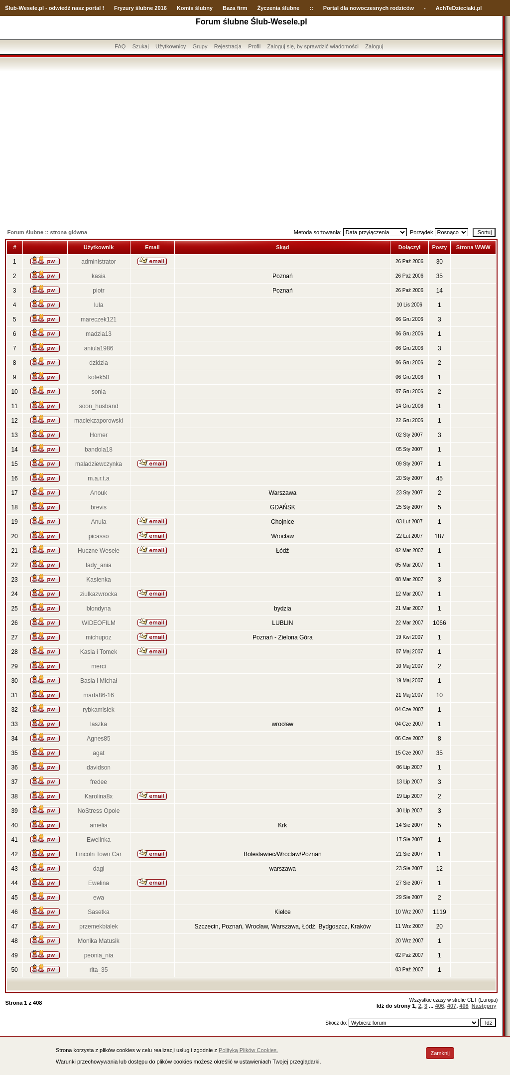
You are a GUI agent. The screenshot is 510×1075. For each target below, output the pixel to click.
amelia (98, 825)
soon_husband (99, 406)
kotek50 (98, 377)
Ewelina (98, 883)
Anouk (98, 492)
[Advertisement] (251, 146)
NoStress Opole (99, 810)
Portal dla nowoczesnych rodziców (368, 8)
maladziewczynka (98, 464)
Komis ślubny (195, 8)
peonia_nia (99, 955)
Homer (99, 435)
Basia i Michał (98, 680)
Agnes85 (98, 738)
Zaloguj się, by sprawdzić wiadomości (313, 46)
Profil (254, 46)
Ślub (11, 8)
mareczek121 (99, 319)
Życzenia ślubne (278, 8)
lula (99, 305)
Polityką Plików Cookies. (248, 1050)
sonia (99, 391)
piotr (98, 290)
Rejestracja (228, 46)
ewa (98, 897)
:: (311, 8)
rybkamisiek (98, 709)
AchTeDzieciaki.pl (459, 8)
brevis (99, 507)
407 (451, 1006)
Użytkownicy (170, 46)
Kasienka (98, 579)
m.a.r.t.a (98, 478)
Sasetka (98, 912)
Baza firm (235, 8)
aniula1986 (99, 348)
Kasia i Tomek (98, 651)
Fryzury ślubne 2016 (140, 8)
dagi (99, 868)
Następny (484, 1006)
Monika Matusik (98, 940)
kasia (99, 276)
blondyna (99, 608)
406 (439, 1006)
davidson (99, 767)
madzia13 (99, 333)
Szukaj (140, 46)
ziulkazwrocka (99, 594)
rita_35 (99, 969)
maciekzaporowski (98, 420)
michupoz (98, 637)
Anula (99, 521)
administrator (98, 261)
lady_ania (98, 565)
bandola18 (99, 449)
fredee (98, 781)
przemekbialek (98, 926)
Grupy (200, 46)
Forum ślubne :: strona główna (47, 232)
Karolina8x (99, 796)
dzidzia (98, 362)
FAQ (120, 46)
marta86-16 (98, 695)
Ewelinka (99, 839)
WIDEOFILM (99, 622)
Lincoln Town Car (99, 854)
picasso (99, 536)
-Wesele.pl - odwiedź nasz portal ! (60, 8)
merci (98, 666)
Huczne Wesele (99, 550)
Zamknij (440, 1053)
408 (463, 1006)
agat (98, 753)
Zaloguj (374, 46)
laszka (98, 724)
